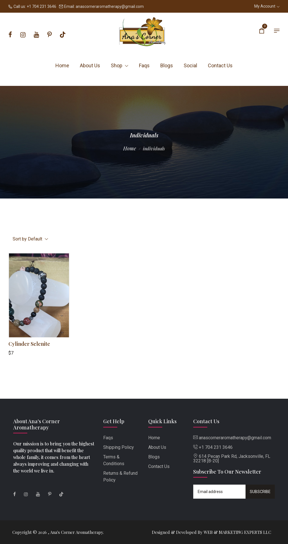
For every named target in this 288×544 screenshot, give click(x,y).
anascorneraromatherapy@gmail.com (110, 6)
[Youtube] (36, 35)
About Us (90, 65)
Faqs (144, 65)
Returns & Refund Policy (120, 477)
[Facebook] (10, 35)
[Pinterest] (49, 35)
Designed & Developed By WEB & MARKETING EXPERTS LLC (211, 532)
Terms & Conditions (113, 460)
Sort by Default (30, 239)
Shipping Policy (118, 447)
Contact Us (220, 65)
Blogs (166, 65)
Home (62, 65)
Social (190, 65)
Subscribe (260, 491)
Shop (119, 65)
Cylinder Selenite (29, 343)
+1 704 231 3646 (41, 6)
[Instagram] (23, 35)
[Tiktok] (62, 35)
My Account (267, 6)
